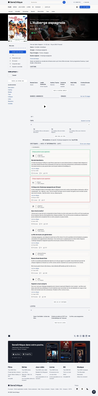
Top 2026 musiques (82, 370)
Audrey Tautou (54, 82)
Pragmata (38, 374)
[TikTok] (83, 336)
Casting (33, 66)
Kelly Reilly (74, 82)
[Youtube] (89, 336)
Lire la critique (35, 168)
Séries (24, 367)
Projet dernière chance (14, 372)
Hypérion (40, 205)
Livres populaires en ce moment (55, 377)
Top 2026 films (12, 370)
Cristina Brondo (85, 82)
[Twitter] (75, 336)
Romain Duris (34, 82)
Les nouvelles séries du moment (28, 379)
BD (64, 367)
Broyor (39, 182)
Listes (32, 306)
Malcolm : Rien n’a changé (27, 375)
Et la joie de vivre (54, 372)
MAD (64, 374)
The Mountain (81, 372)
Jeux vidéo (40, 367)
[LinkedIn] (86, 336)
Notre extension (32, 389)
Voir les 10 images (85, 96)
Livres (51, 367)
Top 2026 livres (53, 370)
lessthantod (41, 229)
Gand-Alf (40, 155)
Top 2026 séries (26, 370)
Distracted (80, 374)
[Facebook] (78, 336)
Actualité (10, 378)
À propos (10, 389)
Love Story (25, 372)
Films (38, 19)
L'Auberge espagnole (54, 19)
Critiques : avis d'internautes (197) (45, 143)
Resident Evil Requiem (42, 372)
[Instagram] (80, 336)
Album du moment (82, 377)
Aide (39, 389)
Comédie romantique (44, 19)
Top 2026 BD (67, 370)
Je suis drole (52, 374)
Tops (32, 120)
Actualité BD (66, 377)
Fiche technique (34, 58)
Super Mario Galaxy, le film (14, 375)
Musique (80, 367)
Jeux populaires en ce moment (42, 377)
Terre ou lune (67, 372)
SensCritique (33, 19)
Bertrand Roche (42, 253)
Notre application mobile (20, 389)
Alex (39, 278)
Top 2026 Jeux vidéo (41, 370)
